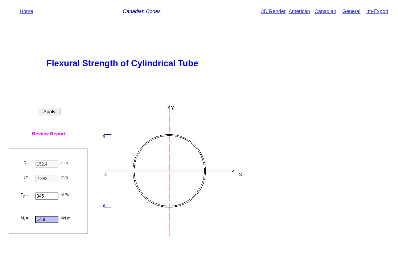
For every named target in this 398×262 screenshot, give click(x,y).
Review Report (49, 133)
